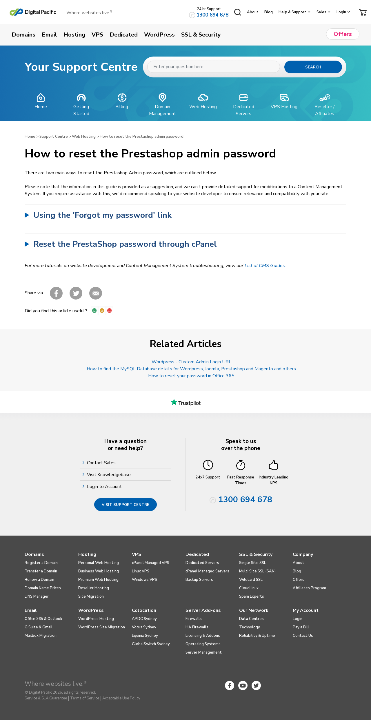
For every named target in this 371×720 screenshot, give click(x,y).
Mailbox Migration (41, 635)
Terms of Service (84, 698)
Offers (298, 579)
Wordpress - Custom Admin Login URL (191, 362)
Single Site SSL (252, 562)
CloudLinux (249, 588)
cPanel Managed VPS (150, 562)
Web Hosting (84, 136)
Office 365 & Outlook (43, 618)
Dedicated (197, 554)
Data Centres (251, 618)
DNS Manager (37, 596)
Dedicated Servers (202, 562)
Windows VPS (144, 579)
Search (313, 67)
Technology (249, 627)
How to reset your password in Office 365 (191, 376)
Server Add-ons (203, 610)
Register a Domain (41, 562)
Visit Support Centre (125, 504)
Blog (268, 12)
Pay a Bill (301, 627)
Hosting (87, 554)
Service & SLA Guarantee (46, 698)
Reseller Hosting (93, 588)
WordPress (91, 610)
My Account (306, 610)
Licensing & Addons (203, 635)
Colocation (144, 610)
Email (31, 610)
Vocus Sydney (144, 627)
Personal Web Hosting (98, 562)
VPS (136, 554)
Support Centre (53, 136)
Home (30, 136)
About (253, 12)
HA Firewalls (197, 627)
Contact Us (303, 635)
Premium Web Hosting (98, 579)
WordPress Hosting (96, 618)
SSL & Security (255, 554)
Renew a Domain (39, 579)
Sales (321, 12)
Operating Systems (203, 644)
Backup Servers (199, 579)
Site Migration (91, 596)
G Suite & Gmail (38, 627)
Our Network (253, 610)
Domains (34, 554)
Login (341, 12)
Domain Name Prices (43, 588)
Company (303, 554)
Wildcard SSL (251, 579)
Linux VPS (140, 571)
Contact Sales (102, 463)
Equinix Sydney (145, 635)
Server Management (204, 652)
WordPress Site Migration (101, 627)
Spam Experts (251, 596)
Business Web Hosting (98, 571)
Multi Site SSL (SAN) (257, 571)
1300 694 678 (212, 15)
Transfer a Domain (41, 571)
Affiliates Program (309, 588)
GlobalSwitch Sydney (151, 644)
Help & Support (292, 12)
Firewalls (194, 618)
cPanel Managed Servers (207, 571)
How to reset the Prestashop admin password (141, 136)
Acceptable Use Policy (121, 698)
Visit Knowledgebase (109, 474)
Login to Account (105, 486)
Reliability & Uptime (257, 635)
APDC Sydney (144, 618)
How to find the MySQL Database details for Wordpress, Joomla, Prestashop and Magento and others (191, 369)
